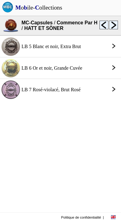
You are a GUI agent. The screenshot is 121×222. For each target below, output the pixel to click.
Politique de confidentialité (81, 217)
